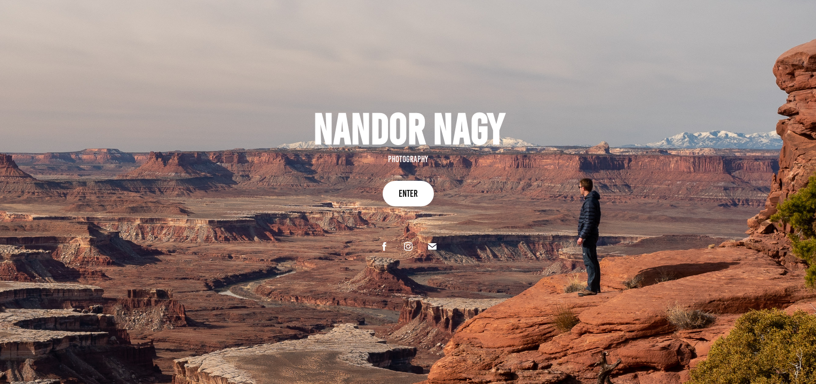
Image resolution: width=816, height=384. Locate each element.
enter (408, 193)
